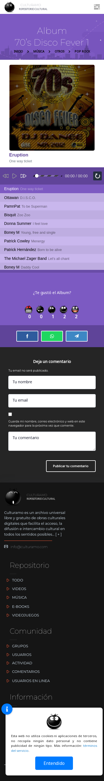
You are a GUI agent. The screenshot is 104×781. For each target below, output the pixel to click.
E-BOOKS (16, 606)
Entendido (54, 763)
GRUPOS (16, 646)
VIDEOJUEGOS (21, 615)
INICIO (18, 51)
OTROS (59, 51)
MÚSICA (38, 51)
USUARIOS (17, 654)
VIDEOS (15, 588)
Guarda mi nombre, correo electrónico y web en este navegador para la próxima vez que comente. (46, 424)
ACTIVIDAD (18, 663)
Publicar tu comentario (70, 466)
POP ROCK (82, 51)
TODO (13, 580)
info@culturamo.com (26, 546)
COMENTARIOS (22, 671)
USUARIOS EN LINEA (27, 680)
